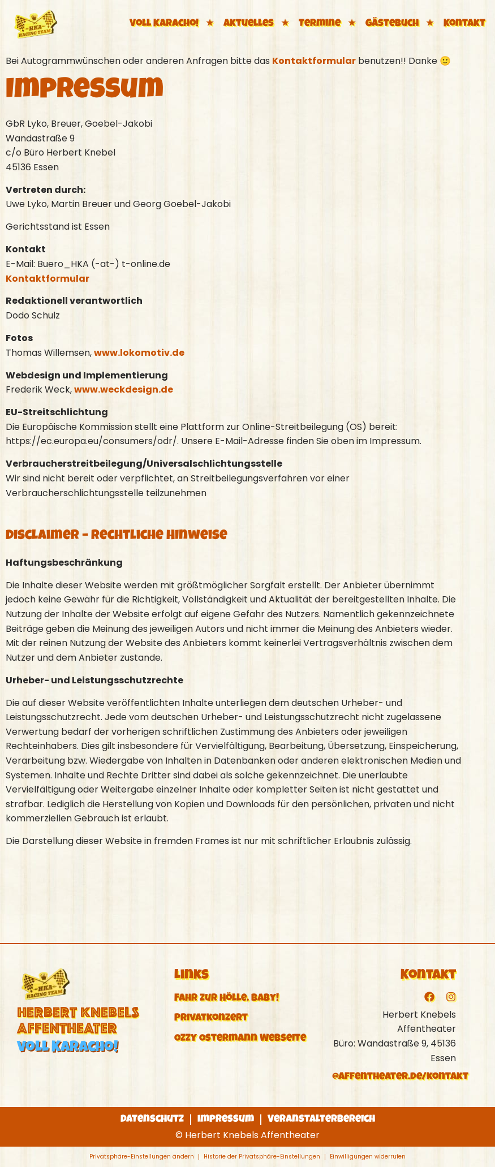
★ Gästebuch (382, 24)
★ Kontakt (454, 24)
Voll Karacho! (164, 24)
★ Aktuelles (238, 24)
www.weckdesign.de (123, 389)
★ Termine (309, 24)
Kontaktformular (314, 60)
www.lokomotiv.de (139, 352)
